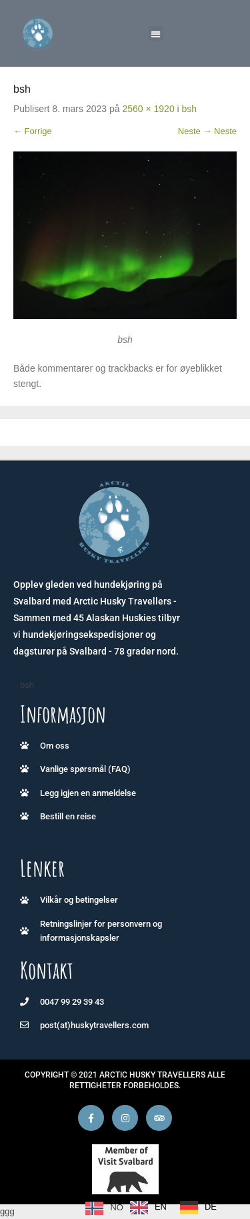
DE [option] (211, 1207)
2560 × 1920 (148, 108)
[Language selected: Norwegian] (154, 1208)
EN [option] (161, 1207)
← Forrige (32, 131)
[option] (148, 1207)
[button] (156, 33)
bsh (189, 108)
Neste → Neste (207, 131)
